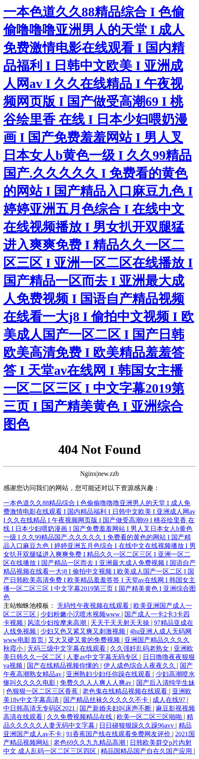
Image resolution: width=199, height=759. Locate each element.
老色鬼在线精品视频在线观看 (125, 691)
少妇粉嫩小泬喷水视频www (81, 614)
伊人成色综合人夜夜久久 (140, 665)
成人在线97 (170, 699)
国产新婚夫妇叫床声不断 (116, 708)
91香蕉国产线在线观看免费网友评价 (119, 733)
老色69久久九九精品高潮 (90, 742)
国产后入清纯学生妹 (165, 682)
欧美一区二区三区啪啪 (150, 716)
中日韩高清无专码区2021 (40, 708)
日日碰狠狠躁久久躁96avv (137, 725)
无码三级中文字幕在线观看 (67, 648)
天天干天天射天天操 (121, 622)
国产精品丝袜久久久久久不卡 (106, 699)
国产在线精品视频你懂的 (63, 665)
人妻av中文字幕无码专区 (102, 656)
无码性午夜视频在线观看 (93, 605)
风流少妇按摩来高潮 (57, 622)
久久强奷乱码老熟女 (140, 648)
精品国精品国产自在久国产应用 (147, 751)
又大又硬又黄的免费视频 (85, 639)
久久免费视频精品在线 (80, 716)
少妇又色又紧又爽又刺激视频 (83, 631)
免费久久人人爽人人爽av (96, 682)
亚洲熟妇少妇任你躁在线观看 (109, 674)
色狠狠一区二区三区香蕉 (43, 691)
